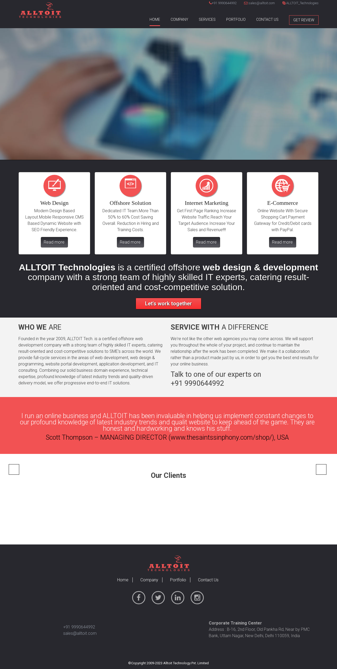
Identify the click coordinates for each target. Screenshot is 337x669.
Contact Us (267, 19)
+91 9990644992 (224, 3)
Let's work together (168, 303)
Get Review (303, 20)
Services (207, 19)
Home (155, 19)
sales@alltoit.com (259, 3)
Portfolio (236, 19)
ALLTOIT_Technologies (301, 3)
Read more (54, 242)
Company (179, 19)
